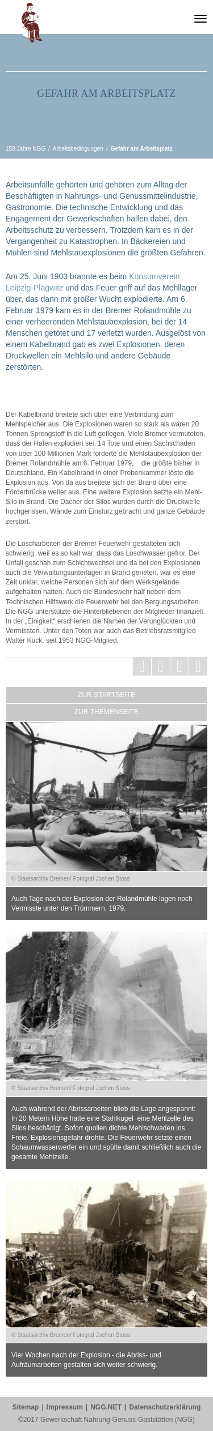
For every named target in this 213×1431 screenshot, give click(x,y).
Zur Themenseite (106, 712)
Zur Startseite (106, 695)
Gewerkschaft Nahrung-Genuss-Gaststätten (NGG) (176, 19)
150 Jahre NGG (149, 19)
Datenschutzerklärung (165, 1407)
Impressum (65, 1407)
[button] (32, 26)
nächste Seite (204, 115)
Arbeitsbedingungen (78, 149)
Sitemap (25, 1407)
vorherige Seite (9, 115)
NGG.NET (106, 1407)
